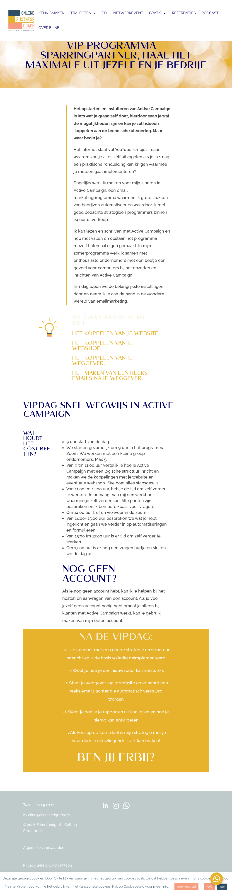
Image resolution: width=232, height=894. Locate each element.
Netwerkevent (128, 13)
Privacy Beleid (35, 865)
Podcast (210, 13)
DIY (104, 13)
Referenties (184, 13)
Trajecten (80, 13)
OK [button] (209, 886)
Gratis (155, 13)
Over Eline (49, 28)
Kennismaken (52, 13)
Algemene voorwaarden (43, 847)
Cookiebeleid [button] (186, 886)
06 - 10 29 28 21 (39, 805)
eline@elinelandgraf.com (46, 815)
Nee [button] (222, 886)
